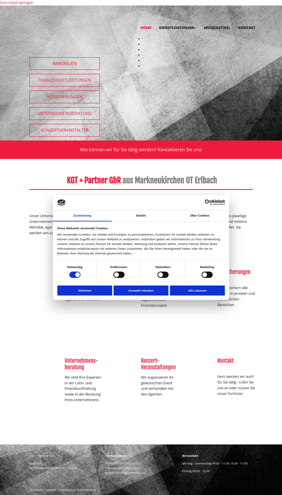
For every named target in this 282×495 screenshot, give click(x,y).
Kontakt (247, 27)
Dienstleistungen (176, 27)
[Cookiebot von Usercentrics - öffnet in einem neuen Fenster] (208, 202)
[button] (64, 63)
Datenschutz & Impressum (77, 490)
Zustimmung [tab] (82, 215)
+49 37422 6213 (128, 463)
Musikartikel (217, 27)
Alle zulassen (197, 290)
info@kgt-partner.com (131, 473)
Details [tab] (141, 215)
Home (145, 27)
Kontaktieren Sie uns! (180, 149)
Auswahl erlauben (141, 290)
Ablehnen (84, 290)
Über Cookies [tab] (199, 215)
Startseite (35, 490)
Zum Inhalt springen (16, 2)
